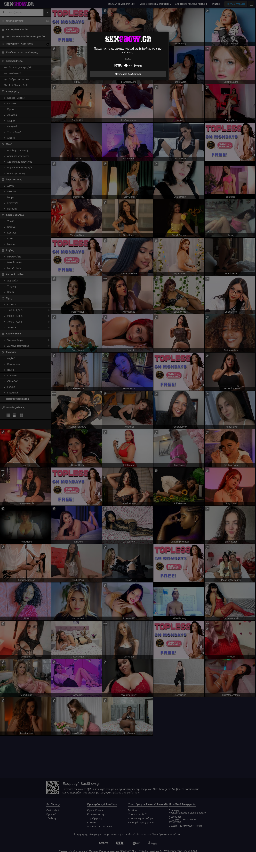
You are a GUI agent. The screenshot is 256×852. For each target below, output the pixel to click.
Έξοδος (128, 59)
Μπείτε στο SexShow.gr (128, 74)
